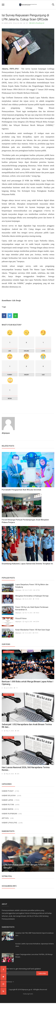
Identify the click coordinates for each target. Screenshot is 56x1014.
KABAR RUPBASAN (9, 813)
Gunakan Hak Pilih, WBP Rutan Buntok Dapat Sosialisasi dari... (34, 934)
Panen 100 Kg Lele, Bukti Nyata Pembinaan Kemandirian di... (31, 608)
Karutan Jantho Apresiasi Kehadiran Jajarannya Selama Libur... (34, 945)
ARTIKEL (5, 818)
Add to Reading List (36, 23)
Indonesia (8, 981)
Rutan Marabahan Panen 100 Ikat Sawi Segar (32, 630)
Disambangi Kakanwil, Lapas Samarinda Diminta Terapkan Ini (27, 564)
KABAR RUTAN (8, 804)
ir (2, 688)
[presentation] (45, 840)
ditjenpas (6, 433)
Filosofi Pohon (21, 618)
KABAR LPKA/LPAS (9, 822)
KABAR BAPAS (7, 809)
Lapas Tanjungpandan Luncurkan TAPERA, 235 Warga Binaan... (33, 955)
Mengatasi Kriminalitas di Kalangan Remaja (31, 596)
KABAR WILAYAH (9, 795)
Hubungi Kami (28, 994)
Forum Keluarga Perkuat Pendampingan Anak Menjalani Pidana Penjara (25, 521)
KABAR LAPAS (7, 23)
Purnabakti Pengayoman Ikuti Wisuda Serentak (21, 490)
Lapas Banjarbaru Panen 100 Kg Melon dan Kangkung (31, 585)
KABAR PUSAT (8, 791)
